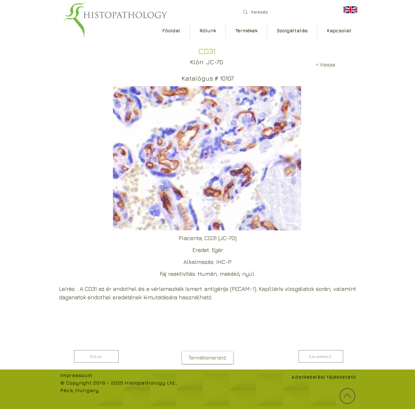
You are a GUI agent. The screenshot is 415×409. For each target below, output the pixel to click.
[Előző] (96, 356)
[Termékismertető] (207, 357)
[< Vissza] (325, 64)
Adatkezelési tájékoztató (323, 377)
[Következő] (321, 356)
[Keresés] (286, 12)
